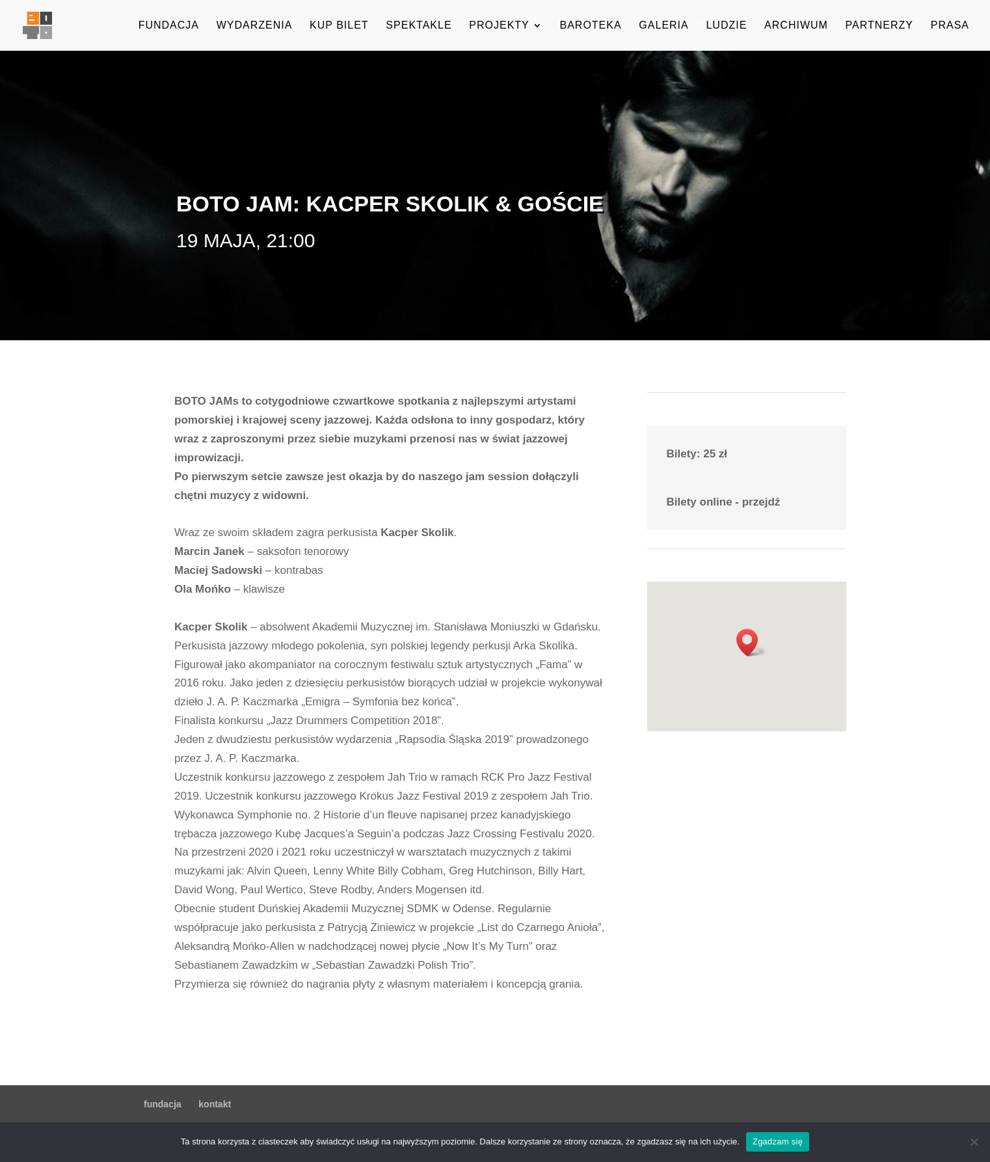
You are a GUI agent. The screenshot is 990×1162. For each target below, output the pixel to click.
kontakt (214, 1104)
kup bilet (339, 26)
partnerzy (879, 26)
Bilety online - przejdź (724, 502)
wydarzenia (255, 26)
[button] (751, 642)
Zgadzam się (778, 1141)
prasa (950, 26)
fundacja (169, 26)
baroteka (590, 26)
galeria (663, 26)
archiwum (796, 26)
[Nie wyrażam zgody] (973, 1141)
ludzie (726, 26)
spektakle (418, 26)
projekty (499, 26)
